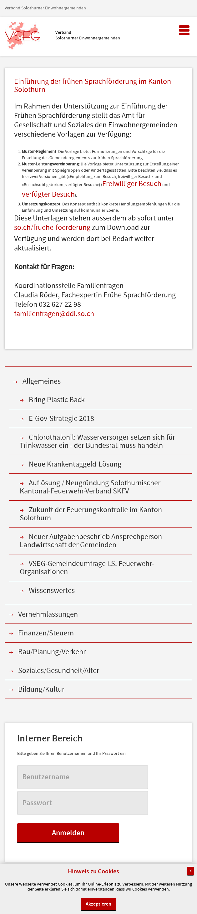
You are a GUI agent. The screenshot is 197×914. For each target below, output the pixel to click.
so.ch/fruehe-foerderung (52, 228)
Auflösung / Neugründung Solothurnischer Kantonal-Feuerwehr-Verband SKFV (90, 487)
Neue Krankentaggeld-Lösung (75, 464)
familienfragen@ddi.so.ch (54, 314)
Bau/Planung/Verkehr (52, 652)
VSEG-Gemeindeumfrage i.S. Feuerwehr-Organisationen (87, 568)
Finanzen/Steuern (46, 633)
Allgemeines (42, 381)
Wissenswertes (52, 590)
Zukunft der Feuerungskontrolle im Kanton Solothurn (91, 514)
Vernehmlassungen (48, 614)
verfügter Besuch (48, 194)
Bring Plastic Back (57, 400)
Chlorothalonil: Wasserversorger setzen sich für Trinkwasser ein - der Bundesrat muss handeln (97, 441)
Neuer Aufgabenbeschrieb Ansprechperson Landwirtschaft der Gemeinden (91, 541)
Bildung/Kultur (41, 689)
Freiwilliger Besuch (131, 184)
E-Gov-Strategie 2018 (61, 418)
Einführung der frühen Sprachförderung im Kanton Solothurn (92, 86)
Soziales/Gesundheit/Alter (58, 670)
